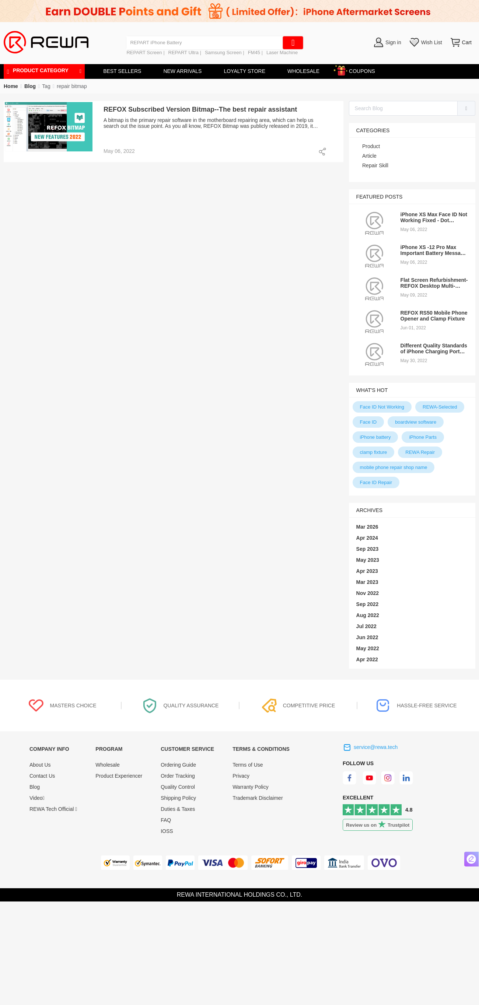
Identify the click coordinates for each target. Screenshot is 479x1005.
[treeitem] (412, 146)
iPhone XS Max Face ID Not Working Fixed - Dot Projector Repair (434, 220)
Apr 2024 (367, 538)
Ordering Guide (178, 765)
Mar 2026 (367, 527)
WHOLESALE (303, 71)
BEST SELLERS (122, 71)
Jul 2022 (366, 626)
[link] (30, 86)
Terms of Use (247, 765)
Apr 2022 (367, 659)
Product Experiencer (118, 776)
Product (371, 146)
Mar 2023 (367, 582)
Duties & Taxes (178, 809)
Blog (34, 787)
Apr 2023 (367, 571)
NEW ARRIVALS (182, 71)
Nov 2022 (367, 593)
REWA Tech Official (53, 809)
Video (37, 798)
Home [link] (11, 86)
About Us (40, 765)
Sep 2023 (367, 549)
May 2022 (367, 648)
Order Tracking (178, 776)
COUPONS (358, 70)
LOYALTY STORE (244, 71)
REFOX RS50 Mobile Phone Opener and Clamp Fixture (434, 316)
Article (369, 156)
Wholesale (107, 765)
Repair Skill (375, 165)
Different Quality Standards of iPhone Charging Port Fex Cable (434, 351)
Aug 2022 (367, 615)
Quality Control (178, 787)
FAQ (166, 820)
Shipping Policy (178, 798)
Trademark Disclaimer (257, 798)
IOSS (167, 831)
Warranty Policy (250, 787)
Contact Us (42, 776)
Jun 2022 (367, 637)
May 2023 (367, 560)
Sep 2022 (367, 604)
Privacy (240, 776)
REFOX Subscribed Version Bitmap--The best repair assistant (200, 109)
